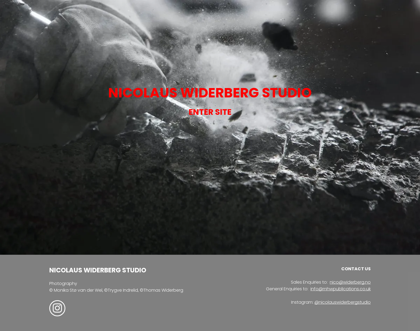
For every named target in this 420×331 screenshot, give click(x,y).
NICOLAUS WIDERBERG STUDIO (210, 92)
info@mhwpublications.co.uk (340, 289)
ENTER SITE (210, 112)
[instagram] (57, 309)
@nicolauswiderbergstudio (342, 302)
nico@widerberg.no (350, 282)
